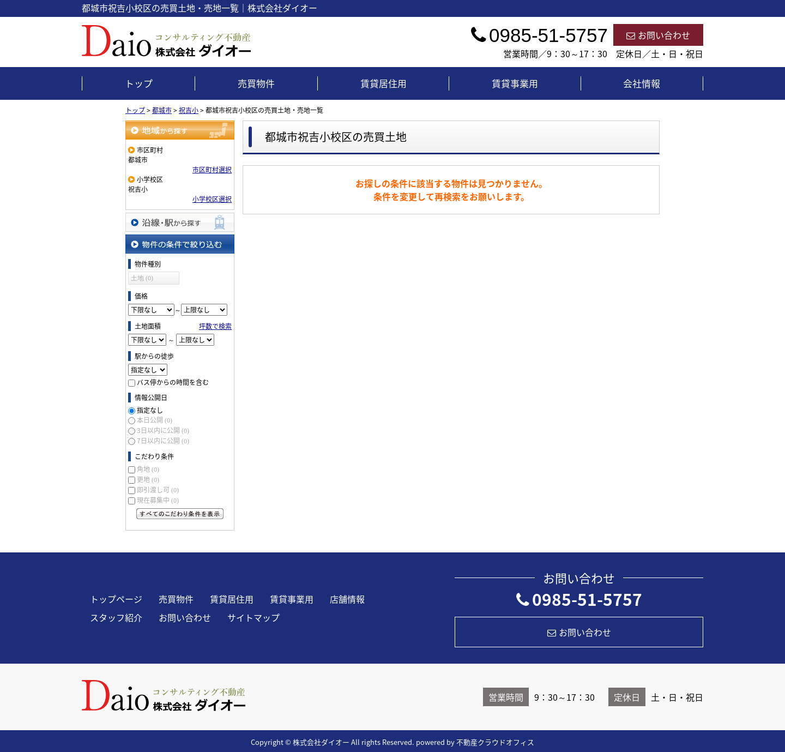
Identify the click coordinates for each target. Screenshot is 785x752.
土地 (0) (142, 278)
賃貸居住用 (383, 83)
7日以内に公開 (163, 441)
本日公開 (154, 420)
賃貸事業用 (515, 83)
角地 (148, 469)
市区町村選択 (212, 170)
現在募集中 (158, 500)
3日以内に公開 (163, 430)
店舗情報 (347, 598)
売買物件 (256, 83)
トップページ (116, 598)
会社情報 (641, 83)
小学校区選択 (212, 199)
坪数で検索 (215, 326)
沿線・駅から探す (179, 222)
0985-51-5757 (579, 599)
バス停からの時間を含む (173, 382)
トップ (139, 83)
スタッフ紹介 (116, 617)
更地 (148, 479)
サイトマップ (253, 617)
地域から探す (179, 130)
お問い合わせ (658, 34)
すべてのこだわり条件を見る (180, 513)
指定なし (150, 410)
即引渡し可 (158, 490)
